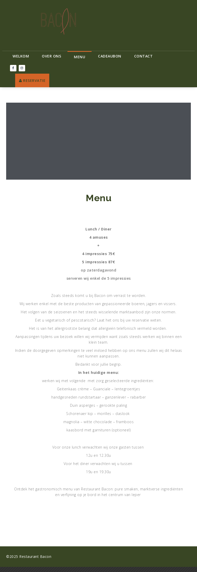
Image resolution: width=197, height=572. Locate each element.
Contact (143, 56)
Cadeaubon (109, 56)
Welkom (21, 56)
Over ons (51, 56)
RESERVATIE (32, 80)
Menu (79, 56)
